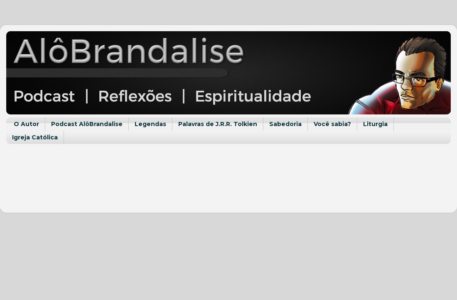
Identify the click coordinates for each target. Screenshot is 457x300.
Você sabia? (332, 124)
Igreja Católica (35, 137)
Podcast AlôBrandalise (87, 124)
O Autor (26, 124)
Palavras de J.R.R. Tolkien (217, 124)
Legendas (150, 124)
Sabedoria (285, 124)
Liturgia (375, 124)
